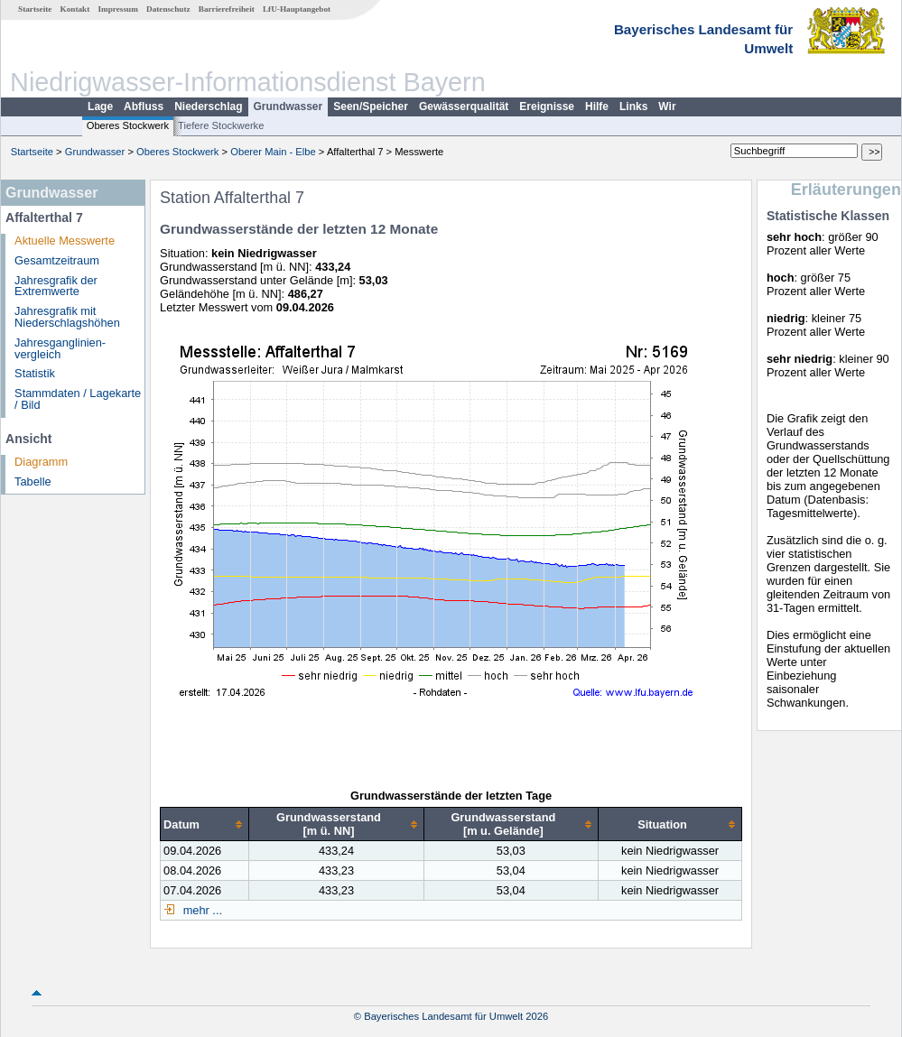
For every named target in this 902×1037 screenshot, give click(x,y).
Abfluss (143, 106)
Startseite (34, 9)
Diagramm (41, 461)
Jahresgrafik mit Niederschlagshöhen (67, 316)
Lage (100, 106)
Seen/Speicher (370, 106)
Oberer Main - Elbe (273, 151)
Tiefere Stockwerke (221, 125)
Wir (666, 106)
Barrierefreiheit (227, 9)
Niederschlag (208, 106)
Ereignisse (546, 106)
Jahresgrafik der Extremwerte (56, 286)
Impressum (118, 9)
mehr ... (201, 910)
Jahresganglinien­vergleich (60, 348)
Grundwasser (288, 106)
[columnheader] (205, 824)
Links (633, 106)
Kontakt (75, 9)
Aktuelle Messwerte (64, 240)
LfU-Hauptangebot (296, 9)
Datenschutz (168, 9)
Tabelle (32, 481)
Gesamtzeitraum (56, 260)
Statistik (34, 373)
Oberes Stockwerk (128, 125)
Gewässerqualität (463, 106)
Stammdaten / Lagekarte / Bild (77, 399)
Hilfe (597, 106)
